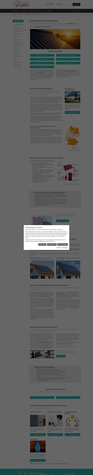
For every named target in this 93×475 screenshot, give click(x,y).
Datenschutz (65, 247)
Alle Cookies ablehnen (52, 244)
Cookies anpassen (42, 244)
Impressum (59, 247)
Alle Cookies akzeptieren (62, 244)
